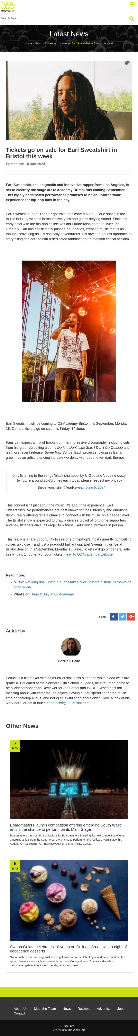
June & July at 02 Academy (52, 594)
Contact (19, 1013)
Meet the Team (45, 1009)
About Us (20, 1009)
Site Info (69, 1026)
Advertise (104, 1009)
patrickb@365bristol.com (70, 703)
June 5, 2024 (95, 487)
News (67, 1009)
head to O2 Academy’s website (88, 554)
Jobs (120, 1009)
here (17, 703)
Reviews (84, 1009)
